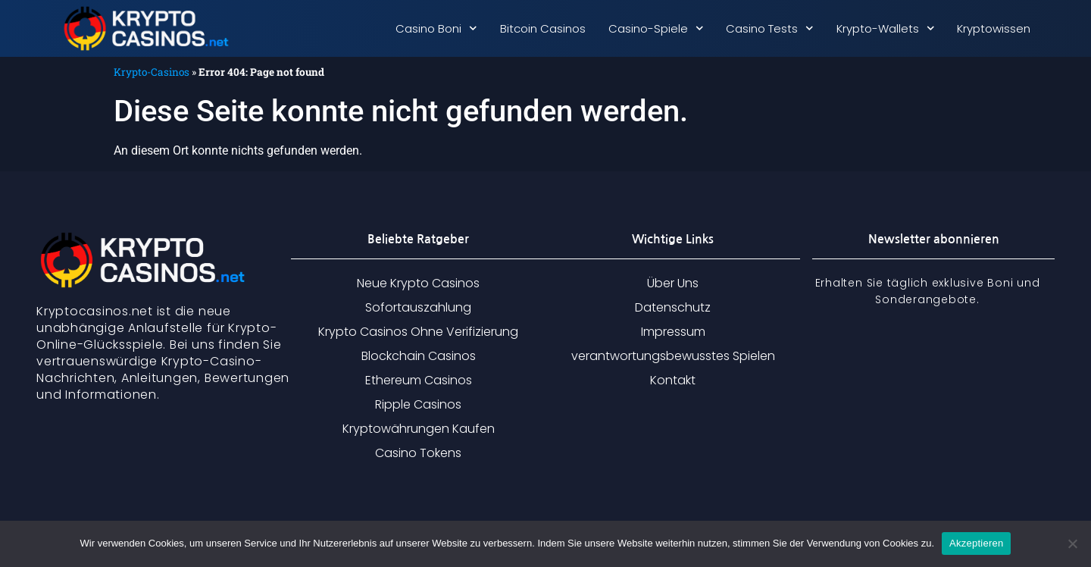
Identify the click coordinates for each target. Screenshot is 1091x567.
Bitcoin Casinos (543, 28)
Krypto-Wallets (885, 28)
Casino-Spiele (656, 28)
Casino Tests (770, 28)
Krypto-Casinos (151, 72)
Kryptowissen (993, 28)
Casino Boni (436, 28)
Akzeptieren (976, 543)
